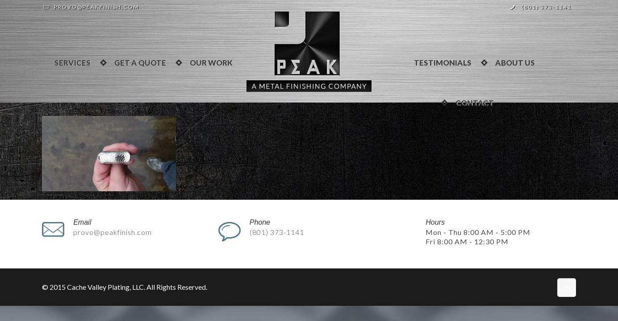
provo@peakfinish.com (96, 7)
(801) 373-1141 (547, 7)
